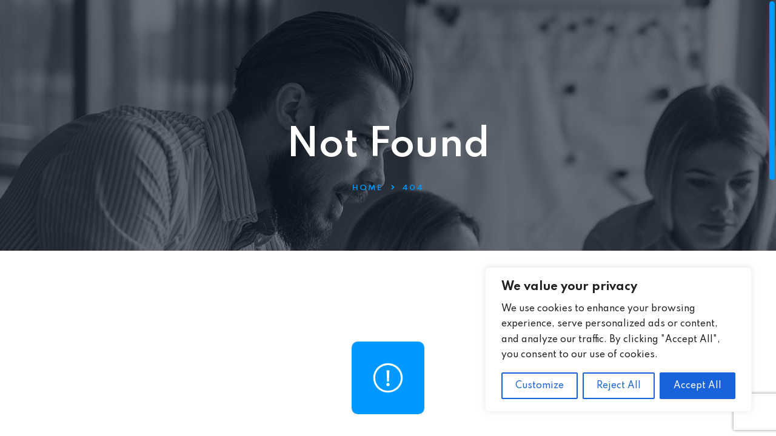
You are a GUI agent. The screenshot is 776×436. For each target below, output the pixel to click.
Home (367, 188)
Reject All (619, 386)
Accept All (697, 386)
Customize (539, 386)
